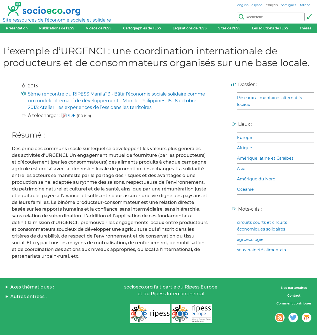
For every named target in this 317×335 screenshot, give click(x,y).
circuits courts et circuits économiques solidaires (262, 226)
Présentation (17, 28)
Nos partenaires (294, 288)
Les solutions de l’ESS (270, 28)
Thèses (305, 28)
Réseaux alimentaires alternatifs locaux (269, 101)
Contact (293, 295)
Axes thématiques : (32, 287)
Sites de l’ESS (229, 28)
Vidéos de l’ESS (99, 28)
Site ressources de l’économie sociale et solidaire (57, 20)
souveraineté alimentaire (262, 249)
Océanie (245, 189)
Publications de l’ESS (56, 28)
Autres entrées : (28, 296)
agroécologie (250, 239)
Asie (241, 168)
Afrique (244, 147)
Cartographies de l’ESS (142, 28)
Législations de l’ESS (190, 28)
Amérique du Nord (256, 179)
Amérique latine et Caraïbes (265, 158)
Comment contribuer (293, 303)
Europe (244, 137)
